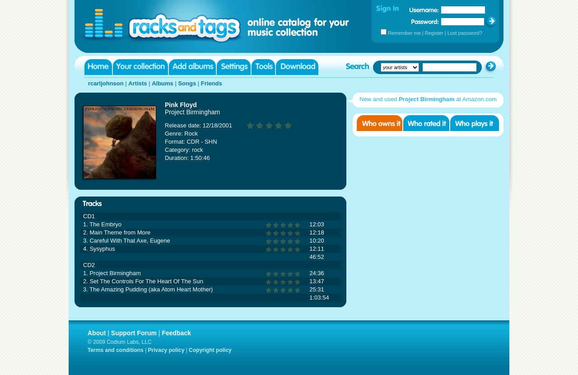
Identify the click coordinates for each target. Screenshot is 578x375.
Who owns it (379, 123)
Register (434, 33)
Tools (263, 67)
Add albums (192, 67)
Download (297, 67)
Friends (211, 83)
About (97, 333)
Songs (187, 83)
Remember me (404, 33)
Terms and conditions (116, 350)
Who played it (474, 123)
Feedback (176, 333)
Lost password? (464, 33)
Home (98, 67)
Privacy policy (166, 350)
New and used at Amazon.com (427, 99)
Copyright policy (210, 350)
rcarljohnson (106, 83)
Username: (424, 10)
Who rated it (426, 123)
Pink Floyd (181, 104)
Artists (137, 83)
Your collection (140, 67)
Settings (234, 67)
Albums (162, 83)
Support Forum (134, 333)
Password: (425, 21)
